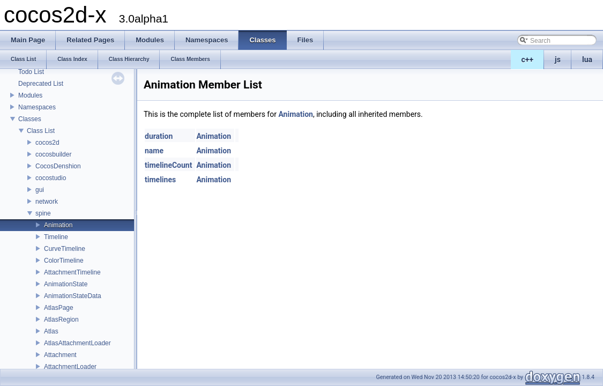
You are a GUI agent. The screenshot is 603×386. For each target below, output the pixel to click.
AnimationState (65, 284)
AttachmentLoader (70, 366)
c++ (528, 59)
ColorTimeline (64, 260)
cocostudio (50, 178)
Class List (41, 131)
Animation (58, 225)
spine (43, 213)
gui (39, 190)
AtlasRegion (61, 319)
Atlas (51, 331)
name (154, 150)
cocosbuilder (53, 154)
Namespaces (37, 107)
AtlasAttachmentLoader (77, 343)
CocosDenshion (58, 166)
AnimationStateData (72, 296)
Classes (29, 119)
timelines (160, 179)
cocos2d (47, 142)
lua (587, 59)
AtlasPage (58, 307)
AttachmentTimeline (72, 272)
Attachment (60, 355)
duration (159, 136)
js (558, 59)
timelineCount (168, 165)
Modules (30, 95)
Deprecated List (40, 83)
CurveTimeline (64, 249)
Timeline (56, 237)
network (46, 201)
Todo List (31, 72)
